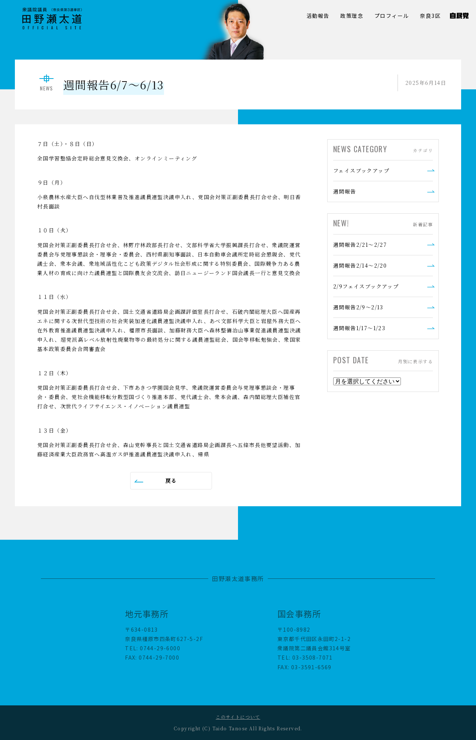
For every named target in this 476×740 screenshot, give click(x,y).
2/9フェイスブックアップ (366, 286)
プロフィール (391, 15)
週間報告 (344, 191)
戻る (171, 480)
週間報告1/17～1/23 (359, 328)
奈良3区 (430, 15)
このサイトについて (238, 717)
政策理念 (351, 15)
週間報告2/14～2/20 (360, 265)
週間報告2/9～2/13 (358, 307)
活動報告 (317, 15)
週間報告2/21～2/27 (360, 244)
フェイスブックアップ (361, 170)
